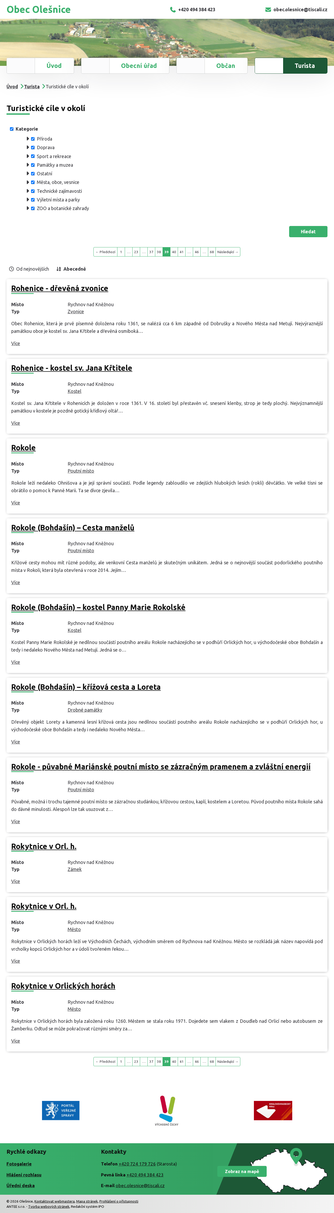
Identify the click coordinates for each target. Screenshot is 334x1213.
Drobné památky (85, 709)
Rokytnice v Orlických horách (63, 986)
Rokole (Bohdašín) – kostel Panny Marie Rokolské (98, 607)
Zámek (75, 869)
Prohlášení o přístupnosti (118, 1201)
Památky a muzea (55, 164)
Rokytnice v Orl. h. (43, 846)
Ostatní (44, 173)
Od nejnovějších (32, 268)
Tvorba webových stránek (48, 1206)
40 (174, 252)
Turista (305, 65)
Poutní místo (81, 470)
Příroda (44, 138)
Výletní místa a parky (58, 199)
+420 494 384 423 (192, 9)
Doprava (46, 147)
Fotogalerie (19, 1163)
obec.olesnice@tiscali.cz (296, 9)
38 (159, 252)
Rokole (23, 447)
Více (15, 343)
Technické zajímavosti (59, 191)
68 (212, 252)
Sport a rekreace (54, 156)
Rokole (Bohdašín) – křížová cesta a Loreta (86, 687)
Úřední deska (21, 1185)
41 (182, 252)
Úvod (54, 65)
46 (197, 252)
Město (74, 929)
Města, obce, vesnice (58, 182)
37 (151, 252)
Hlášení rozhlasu (24, 1174)
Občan (225, 65)
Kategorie (27, 128)
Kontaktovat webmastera (54, 1201)
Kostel (74, 391)
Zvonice (76, 311)
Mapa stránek (87, 1201)
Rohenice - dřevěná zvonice (59, 288)
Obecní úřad (139, 65)
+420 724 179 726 (137, 1163)
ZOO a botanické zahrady (63, 208)
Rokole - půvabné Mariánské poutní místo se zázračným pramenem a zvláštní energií (161, 766)
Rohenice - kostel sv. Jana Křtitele (71, 368)
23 (136, 252)
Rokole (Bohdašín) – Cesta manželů (72, 527)
